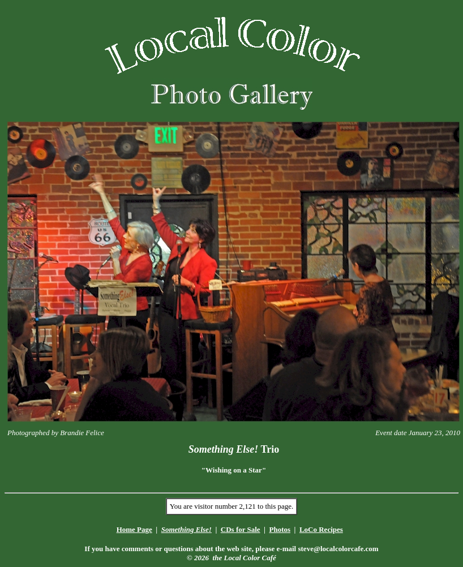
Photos (279, 529)
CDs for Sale (240, 529)
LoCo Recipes (321, 529)
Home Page (134, 529)
